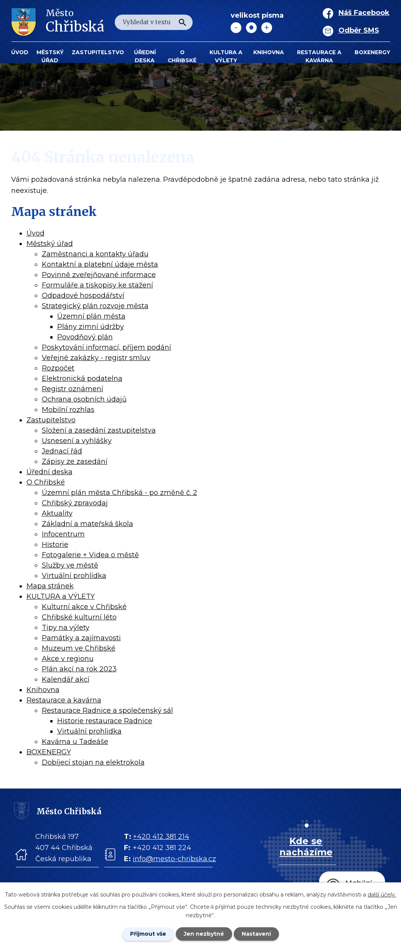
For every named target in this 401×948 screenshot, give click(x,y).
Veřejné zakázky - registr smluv (96, 358)
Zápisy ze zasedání (74, 461)
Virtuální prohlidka (89, 731)
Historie (55, 544)
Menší (236, 27)
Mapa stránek (50, 586)
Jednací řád (62, 451)
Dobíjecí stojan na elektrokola (93, 762)
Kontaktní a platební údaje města (100, 264)
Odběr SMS (358, 30)
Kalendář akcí (65, 679)
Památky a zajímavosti (81, 638)
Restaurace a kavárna (319, 56)
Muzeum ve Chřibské (79, 648)
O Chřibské (182, 56)
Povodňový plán (85, 337)
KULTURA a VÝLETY (226, 56)
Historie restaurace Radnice (104, 721)
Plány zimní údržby (90, 326)
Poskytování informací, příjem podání (106, 347)
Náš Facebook (363, 12)
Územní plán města (91, 316)
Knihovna (268, 52)
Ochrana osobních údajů (84, 399)
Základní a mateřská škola (87, 524)
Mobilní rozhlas (68, 409)
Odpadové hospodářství (83, 295)
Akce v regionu (68, 658)
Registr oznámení (72, 389)
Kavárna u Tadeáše (75, 741)
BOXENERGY (372, 52)
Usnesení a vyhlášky (77, 441)
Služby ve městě (70, 565)
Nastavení (256, 933)
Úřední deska (145, 56)
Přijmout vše (148, 933)
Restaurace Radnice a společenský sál (107, 710)
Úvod (19, 52)
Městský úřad (50, 56)
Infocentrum (63, 534)
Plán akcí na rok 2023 (79, 669)
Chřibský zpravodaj (75, 503)
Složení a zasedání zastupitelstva (99, 430)
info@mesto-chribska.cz (174, 859)
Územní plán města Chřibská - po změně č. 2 (119, 492)
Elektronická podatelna (82, 378)
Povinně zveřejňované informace (99, 275)
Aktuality (57, 513)
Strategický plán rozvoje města (95, 306)
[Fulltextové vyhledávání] (154, 22)
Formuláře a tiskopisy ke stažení (97, 285)
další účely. (382, 894)
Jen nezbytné (204, 933)
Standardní (251, 27)
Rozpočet (58, 368)
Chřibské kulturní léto (79, 617)
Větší (266, 27)
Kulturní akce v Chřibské (84, 607)
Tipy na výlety (65, 627)
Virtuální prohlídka (74, 575)
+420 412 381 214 (161, 836)
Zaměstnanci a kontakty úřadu (95, 254)
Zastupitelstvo (98, 52)
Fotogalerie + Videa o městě (90, 555)
